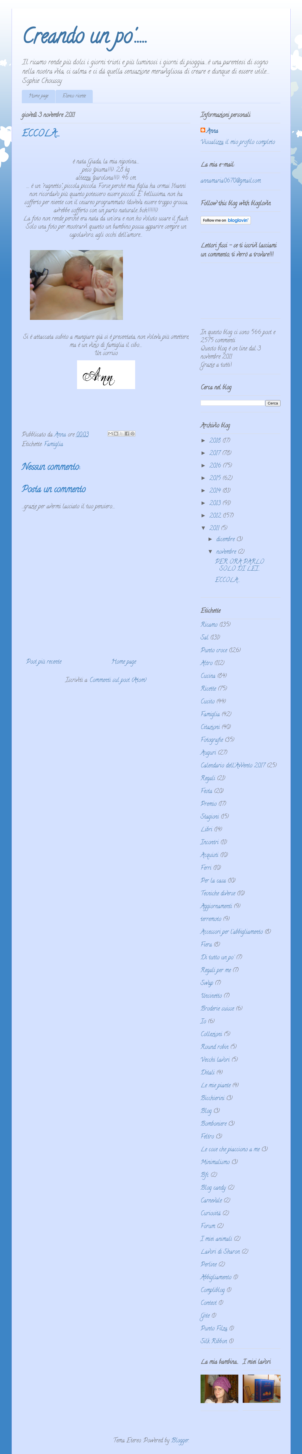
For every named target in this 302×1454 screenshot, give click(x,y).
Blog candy (213, 1188)
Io (203, 1022)
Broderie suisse (217, 1009)
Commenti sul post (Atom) (118, 680)
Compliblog (213, 1290)
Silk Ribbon (214, 1341)
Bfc (205, 1175)
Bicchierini (212, 1098)
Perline (209, 1265)
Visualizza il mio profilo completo (238, 142)
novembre (227, 552)
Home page (38, 96)
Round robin (214, 1047)
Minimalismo (215, 1162)
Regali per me (216, 970)
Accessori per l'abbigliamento (232, 932)
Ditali (208, 1073)
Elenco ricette (74, 96)
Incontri (210, 842)
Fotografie (212, 740)
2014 (215, 491)
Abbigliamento (216, 1277)
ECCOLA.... (227, 580)
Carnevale (211, 1201)
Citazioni (210, 727)
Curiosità (211, 1213)
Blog (206, 1111)
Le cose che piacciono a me (230, 1149)
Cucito (208, 702)
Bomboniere (213, 1124)
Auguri (208, 753)
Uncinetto (211, 996)
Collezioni (211, 1034)
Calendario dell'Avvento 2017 (233, 766)
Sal (204, 638)
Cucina (208, 676)
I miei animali (216, 1239)
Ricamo (209, 625)
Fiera (206, 945)
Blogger (180, 1441)
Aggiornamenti (216, 906)
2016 (216, 466)
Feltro (207, 1137)
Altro (206, 663)
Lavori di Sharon (220, 1252)
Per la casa (213, 881)
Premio (209, 804)
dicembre (226, 539)
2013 (215, 503)
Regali (208, 778)
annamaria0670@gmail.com (231, 181)
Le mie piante (215, 1085)
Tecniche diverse (218, 894)
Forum (208, 1226)
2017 (215, 453)
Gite (205, 1316)
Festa (206, 791)
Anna (212, 132)
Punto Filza (214, 1329)
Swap (207, 983)
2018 (215, 441)
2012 (216, 516)
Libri (206, 830)
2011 (215, 528)
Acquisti (209, 855)
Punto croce (214, 650)
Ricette (208, 689)
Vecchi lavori (215, 1060)
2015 (215, 478)
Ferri (206, 868)
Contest (209, 1303)
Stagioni (210, 817)
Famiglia (53, 444)
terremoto (211, 919)
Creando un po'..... (85, 38)
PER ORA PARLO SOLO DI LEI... (239, 566)
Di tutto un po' (217, 958)
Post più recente (43, 662)
